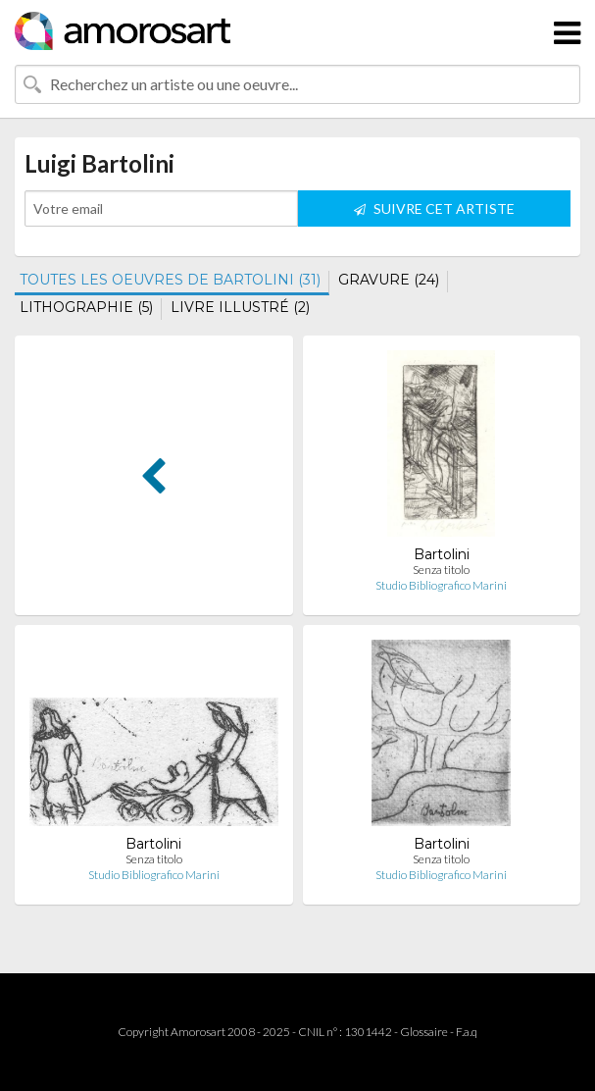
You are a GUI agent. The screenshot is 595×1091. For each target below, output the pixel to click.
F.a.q (466, 1031)
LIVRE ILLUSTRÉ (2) (240, 307)
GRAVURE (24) (388, 279)
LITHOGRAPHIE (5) (86, 307)
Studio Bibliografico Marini (441, 585)
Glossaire (424, 1031)
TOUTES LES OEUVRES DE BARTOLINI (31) (170, 279)
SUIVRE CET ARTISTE (434, 208)
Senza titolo (441, 569)
